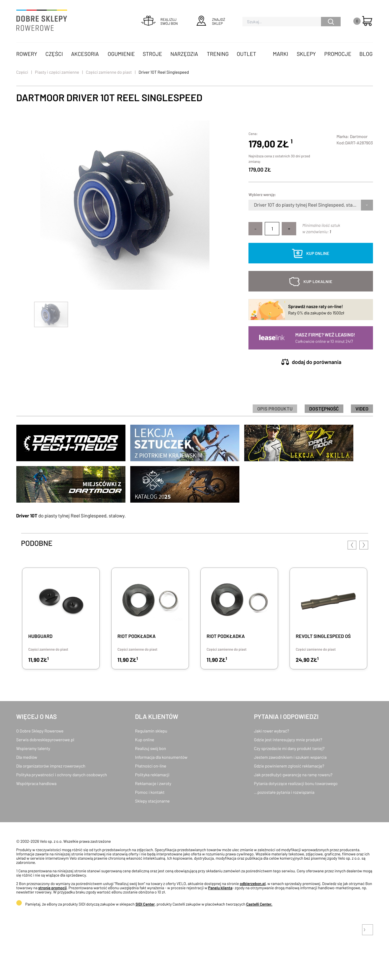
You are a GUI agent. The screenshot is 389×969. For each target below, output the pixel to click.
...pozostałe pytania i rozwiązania (284, 792)
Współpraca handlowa (36, 783)
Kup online (144, 739)
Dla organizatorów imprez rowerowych (51, 765)
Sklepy (306, 53)
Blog (366, 53)
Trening (218, 53)
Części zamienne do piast (109, 72)
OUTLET (246, 53)
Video (361, 408)
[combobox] (254, 205)
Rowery (26, 53)
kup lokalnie (317, 281)
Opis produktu (275, 408)
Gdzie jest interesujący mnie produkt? (288, 739)
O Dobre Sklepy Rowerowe (39, 730)
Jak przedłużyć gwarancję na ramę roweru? (293, 774)
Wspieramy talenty (33, 748)
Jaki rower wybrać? (271, 730)
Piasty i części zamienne (57, 72)
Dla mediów (26, 757)
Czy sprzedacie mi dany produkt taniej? (289, 748)
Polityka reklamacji (152, 774)
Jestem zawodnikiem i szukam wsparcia (290, 757)
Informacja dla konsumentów (161, 757)
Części (54, 53)
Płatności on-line (150, 765)
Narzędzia (184, 53)
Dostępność (324, 408)
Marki (280, 53)
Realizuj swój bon (150, 748)
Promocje (338, 53)
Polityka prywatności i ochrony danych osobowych (61, 774)
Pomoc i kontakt (150, 792)
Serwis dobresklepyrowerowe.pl (45, 739)
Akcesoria (85, 53)
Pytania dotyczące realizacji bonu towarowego (296, 783)
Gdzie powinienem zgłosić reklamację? (289, 765)
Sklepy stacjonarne (152, 800)
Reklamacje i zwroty (153, 783)
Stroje (152, 53)
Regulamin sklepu (151, 730)
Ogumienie (121, 53)
